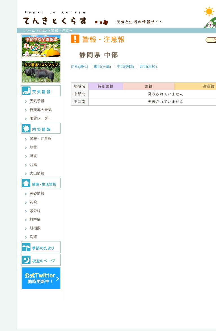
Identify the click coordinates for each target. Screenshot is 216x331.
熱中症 (35, 219)
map (43, 30)
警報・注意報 (41, 138)
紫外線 (35, 211)
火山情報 (37, 173)
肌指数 (35, 228)
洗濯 (33, 237)
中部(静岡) (125, 66)
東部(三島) (102, 66)
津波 (33, 156)
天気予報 (37, 101)
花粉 (33, 202)
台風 (33, 164)
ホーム (29, 30)
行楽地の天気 (41, 110)
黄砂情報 (37, 193)
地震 (33, 147)
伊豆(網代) (79, 66)
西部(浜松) (148, 66)
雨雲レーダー (41, 118)
